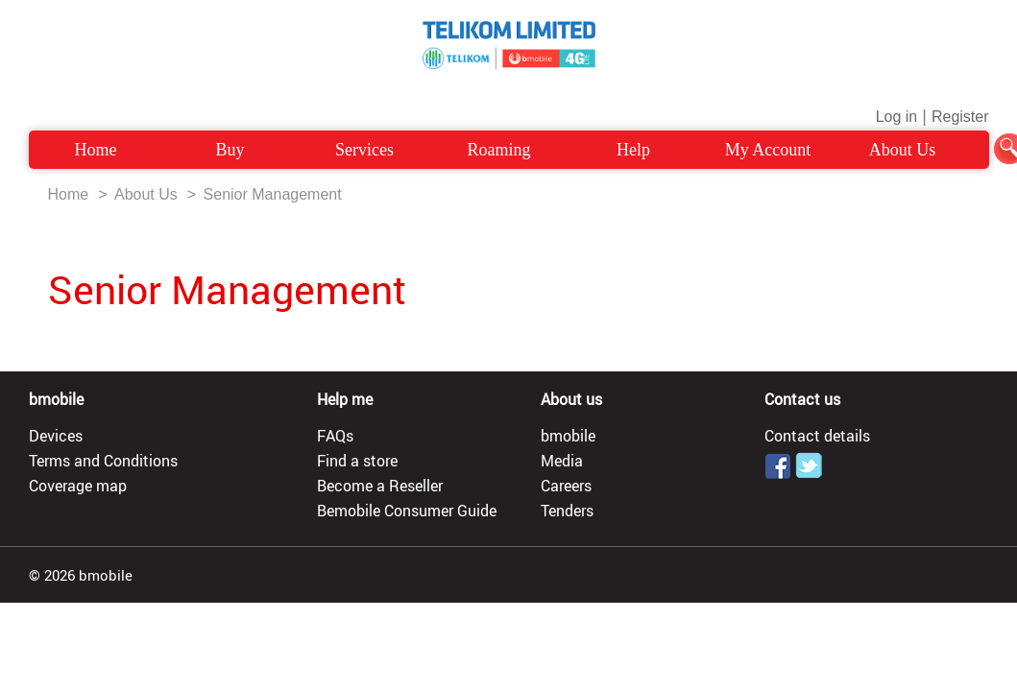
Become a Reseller (380, 485)
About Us (902, 149)
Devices (56, 435)
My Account (768, 149)
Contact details (817, 435)
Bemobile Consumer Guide (406, 510)
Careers (566, 485)
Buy (229, 149)
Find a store (357, 460)
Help (633, 149)
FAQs (335, 435)
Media (562, 460)
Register (960, 116)
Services (364, 149)
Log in (897, 116)
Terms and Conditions (103, 460)
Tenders (567, 510)
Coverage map (78, 485)
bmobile (568, 435)
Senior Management (273, 194)
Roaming (499, 149)
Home (96, 149)
